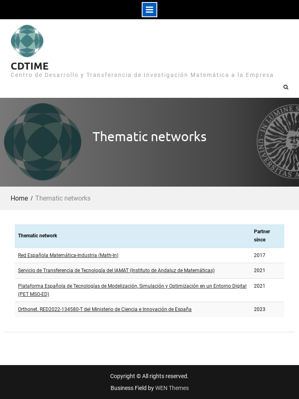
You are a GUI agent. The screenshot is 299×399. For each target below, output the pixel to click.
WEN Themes (172, 388)
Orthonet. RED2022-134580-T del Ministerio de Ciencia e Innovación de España (105, 309)
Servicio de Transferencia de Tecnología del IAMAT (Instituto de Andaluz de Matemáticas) (116, 270)
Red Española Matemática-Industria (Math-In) (68, 255)
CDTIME (30, 65)
